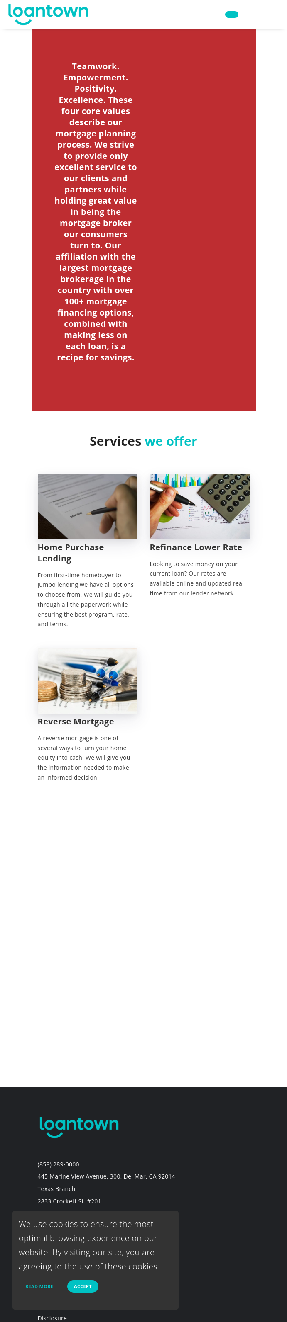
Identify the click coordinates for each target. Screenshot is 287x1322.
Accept (83, 1286)
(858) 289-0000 (58, 1164)
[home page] (48, 14)
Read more (39, 1286)
